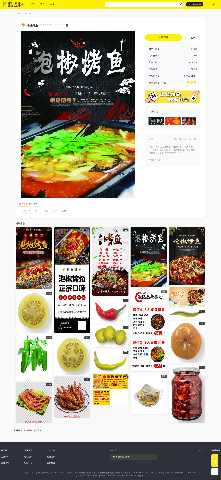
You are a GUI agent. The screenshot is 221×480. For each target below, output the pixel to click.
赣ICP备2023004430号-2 (86, 475)
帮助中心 (28, 462)
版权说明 (5, 462)
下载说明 (28, 450)
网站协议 (28, 456)
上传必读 (51, 450)
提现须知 (5, 456)
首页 (32, 4)
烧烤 (37, 210)
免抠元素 (28, 13)
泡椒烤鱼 (26, 210)
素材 (64, 210)
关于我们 (5, 450)
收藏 (193, 37)
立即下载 (163, 37)
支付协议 (51, 456)
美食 (46, 210)
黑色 (55, 210)
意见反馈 (51, 462)
